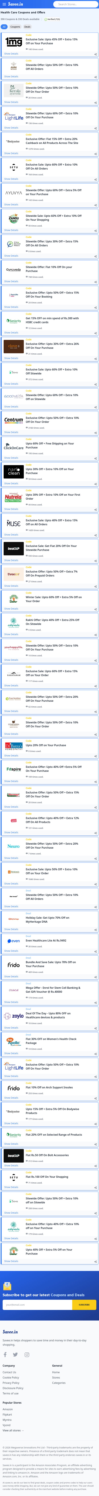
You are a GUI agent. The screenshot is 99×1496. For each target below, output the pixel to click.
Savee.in (10, 1332)
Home (56, 1372)
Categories (59, 1383)
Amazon (8, 1409)
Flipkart (7, 1414)
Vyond (6, 1425)
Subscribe (84, 1304)
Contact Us (9, 1372)
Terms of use (11, 1393)
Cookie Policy (11, 1377)
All (4, 26)
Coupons (15, 26)
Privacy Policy (11, 1383)
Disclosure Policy (13, 1388)
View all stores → (13, 1430)
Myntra (7, 1420)
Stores (56, 1377)
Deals (27, 26)
